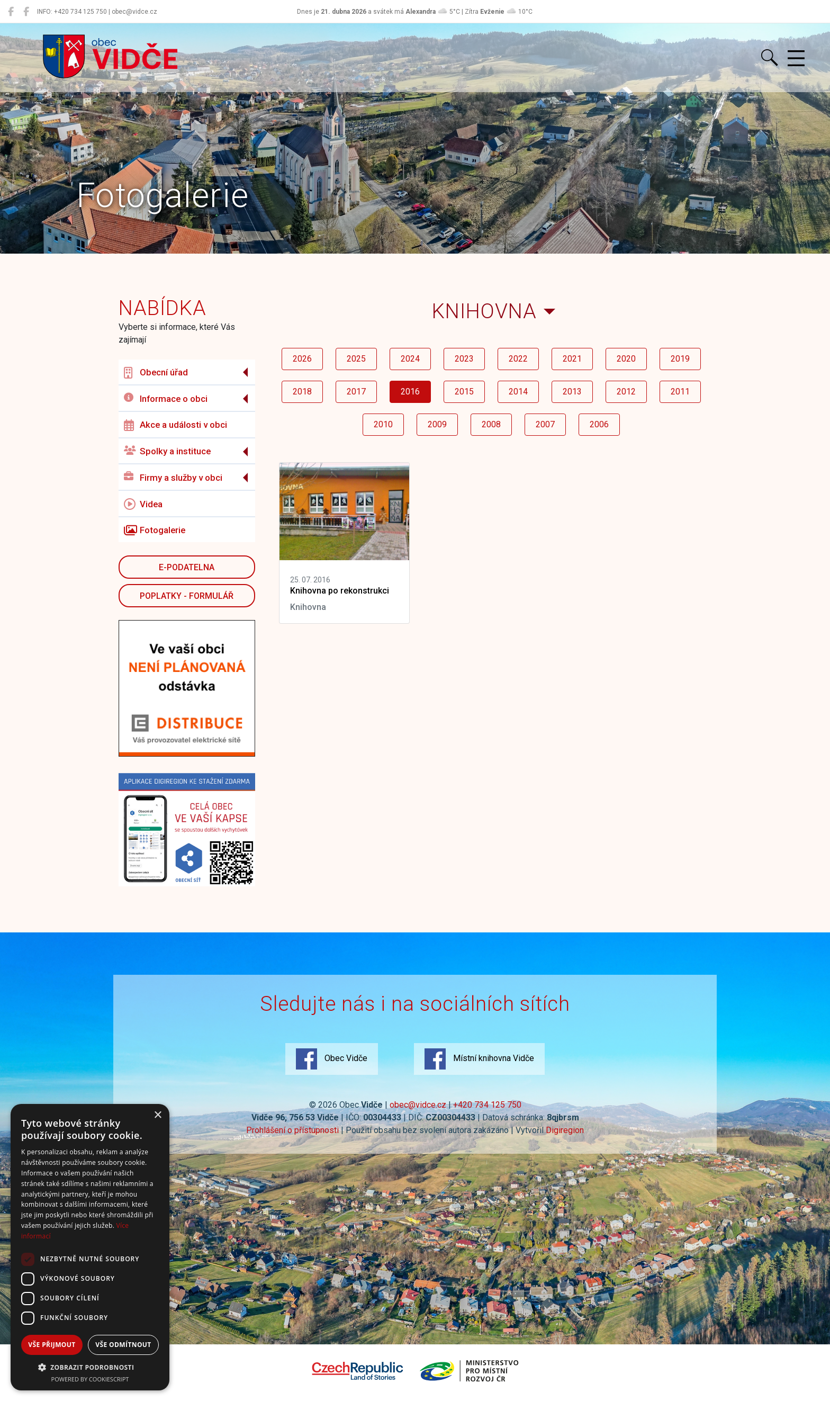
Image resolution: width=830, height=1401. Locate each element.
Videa (143, 504)
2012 (626, 392)
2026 (302, 359)
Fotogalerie (154, 530)
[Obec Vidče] (11, 11)
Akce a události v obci (175, 425)
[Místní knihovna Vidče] (26, 11)
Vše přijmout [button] (51, 1344)
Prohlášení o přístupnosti (292, 1130)
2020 (626, 359)
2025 (356, 359)
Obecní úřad (156, 373)
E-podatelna (186, 567)
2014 (518, 392)
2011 (680, 392)
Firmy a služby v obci (173, 477)
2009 (437, 424)
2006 (599, 424)
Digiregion (565, 1130)
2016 (410, 392)
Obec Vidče (331, 1059)
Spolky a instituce (167, 451)
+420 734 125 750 (487, 1105)
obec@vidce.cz (418, 1105)
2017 (356, 392)
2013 (572, 392)
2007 (545, 424)
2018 (302, 392)
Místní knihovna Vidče (479, 1059)
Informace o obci (166, 398)
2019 (680, 359)
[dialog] (90, 1247)
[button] (90, 1367)
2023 (464, 359)
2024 (410, 359)
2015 (464, 392)
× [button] (157, 1115)
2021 (572, 359)
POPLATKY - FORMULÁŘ (186, 596)
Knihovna (484, 311)
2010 (383, 424)
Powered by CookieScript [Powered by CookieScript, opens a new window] (90, 1379)
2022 (518, 359)
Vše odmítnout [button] (123, 1344)
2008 (491, 424)
